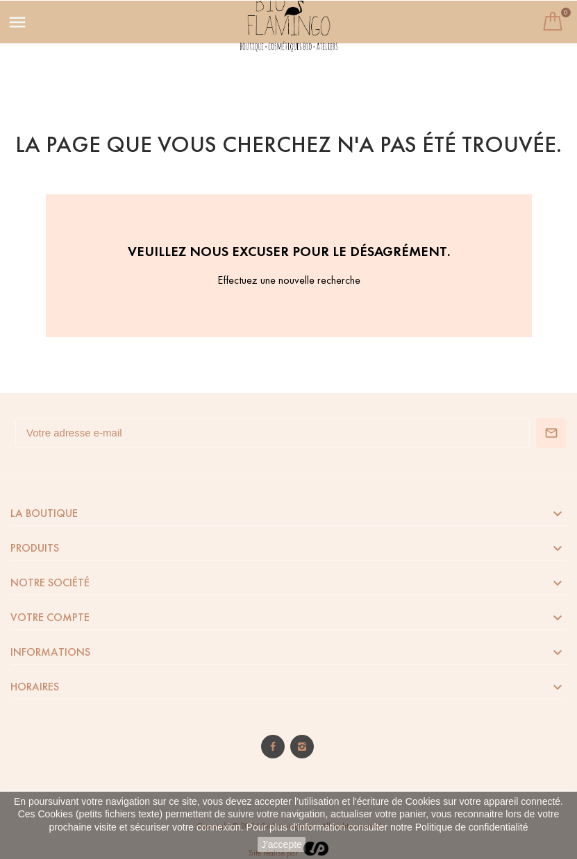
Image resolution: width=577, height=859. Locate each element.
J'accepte (281, 844)
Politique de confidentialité (471, 827)
